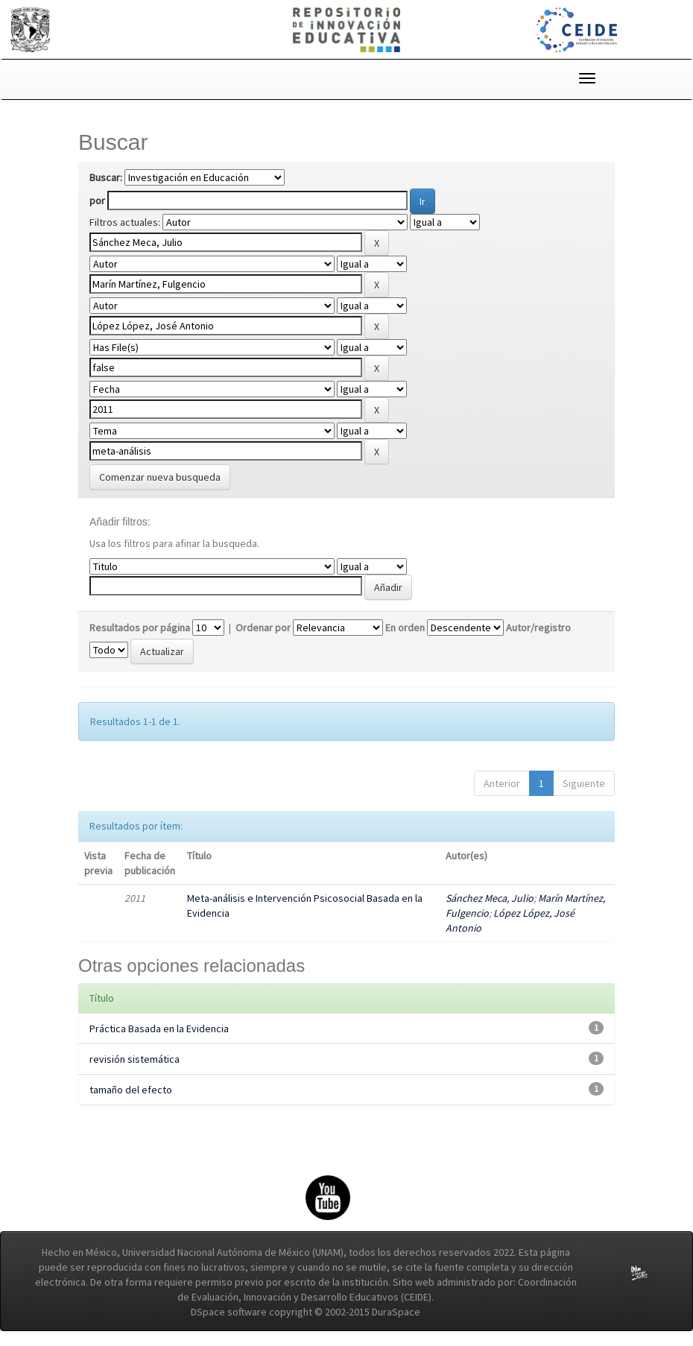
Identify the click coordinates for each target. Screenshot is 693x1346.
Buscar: (105, 177)
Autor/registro (538, 627)
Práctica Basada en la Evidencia (159, 1028)
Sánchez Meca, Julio (490, 898)
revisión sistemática (134, 1059)
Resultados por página (139, 627)
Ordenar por (263, 627)
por (97, 200)
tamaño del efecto (130, 1089)
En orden (405, 627)
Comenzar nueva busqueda (160, 477)
